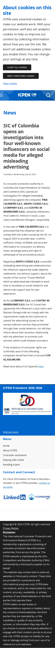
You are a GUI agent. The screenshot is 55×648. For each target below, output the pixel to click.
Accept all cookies (17, 67)
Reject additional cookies (20, 76)
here (41, 366)
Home (6, 445)
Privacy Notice (10, 528)
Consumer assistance (14, 455)
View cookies (10, 83)
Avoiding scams (11, 464)
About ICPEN (10, 450)
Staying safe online (13, 459)
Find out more (10, 432)
